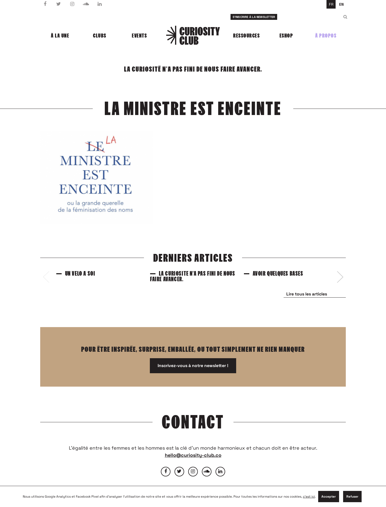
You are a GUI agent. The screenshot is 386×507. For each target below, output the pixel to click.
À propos (325, 36)
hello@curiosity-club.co (193, 455)
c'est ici (309, 496)
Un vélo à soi (80, 274)
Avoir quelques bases (278, 274)
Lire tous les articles (306, 294)
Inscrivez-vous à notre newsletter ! (193, 365)
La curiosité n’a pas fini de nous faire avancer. (192, 276)
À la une (60, 36)
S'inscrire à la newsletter (254, 17)
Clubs (99, 36)
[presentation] (46, 277)
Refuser (352, 496)
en (341, 4)
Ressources (246, 36)
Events (139, 36)
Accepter (328, 496)
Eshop (286, 36)
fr (331, 4)
